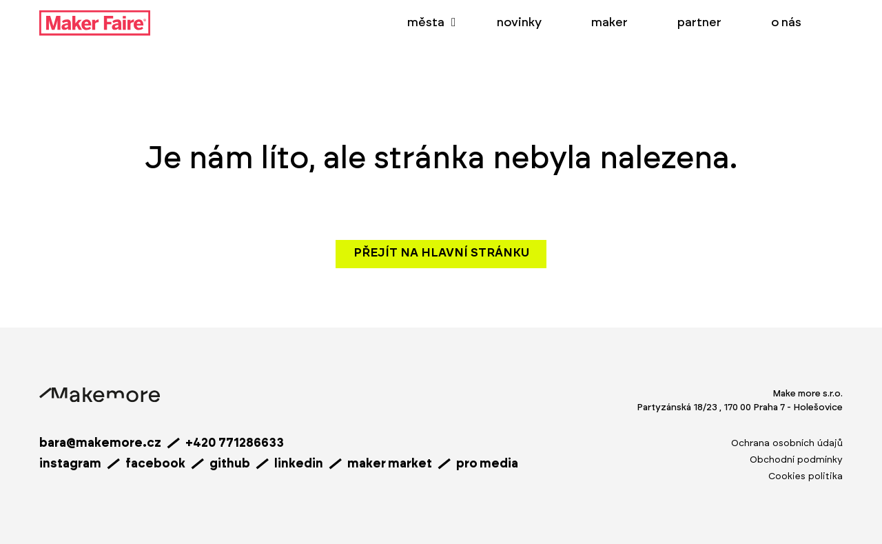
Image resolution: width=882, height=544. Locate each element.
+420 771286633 (234, 443)
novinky (519, 23)
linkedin (298, 464)
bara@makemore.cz (100, 443)
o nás (786, 23)
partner (699, 23)
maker (609, 23)
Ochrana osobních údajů (787, 443)
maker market (389, 464)
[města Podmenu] (453, 23)
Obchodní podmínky (796, 460)
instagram (70, 464)
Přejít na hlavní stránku (441, 253)
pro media (487, 464)
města (425, 23)
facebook (155, 464)
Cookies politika (805, 476)
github (229, 464)
